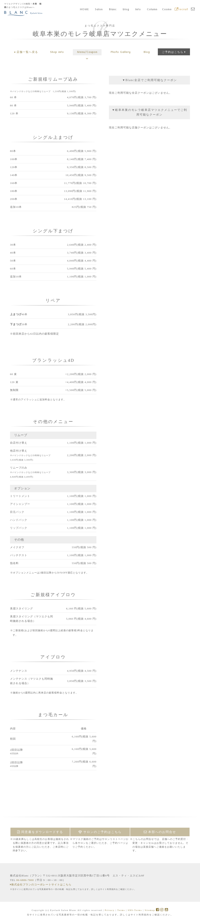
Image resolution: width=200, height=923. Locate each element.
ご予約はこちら (174, 51)
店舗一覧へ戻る (26, 52)
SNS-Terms (135, 910)
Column (152, 10)
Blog (147, 52)
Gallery (121, 52)
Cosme (167, 10)
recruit (181, 10)
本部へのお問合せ (160, 832)
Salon (99, 10)
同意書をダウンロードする (40, 832)
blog (126, 10)
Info (138, 10)
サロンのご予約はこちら (100, 832)
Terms (121, 910)
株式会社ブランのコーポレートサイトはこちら (40, 884)
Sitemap (150, 910)
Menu (87, 52)
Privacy (110, 910)
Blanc (113, 10)
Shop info (57, 52)
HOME (84, 10)
